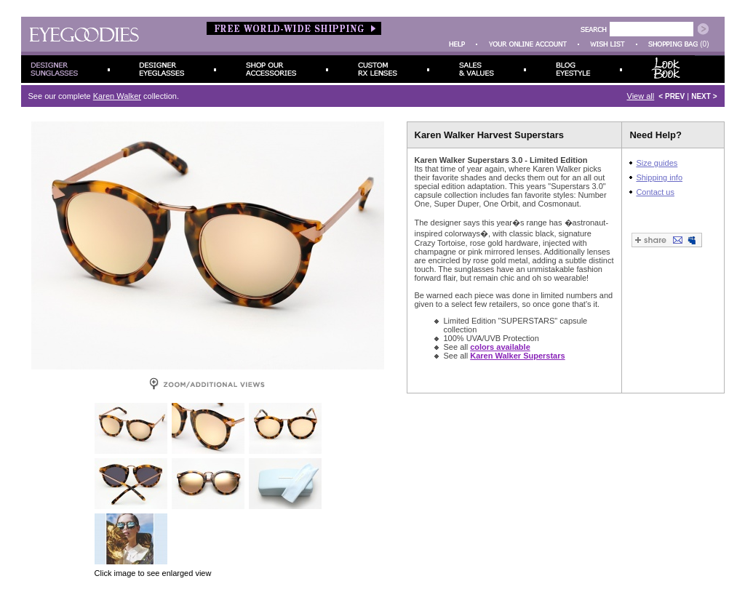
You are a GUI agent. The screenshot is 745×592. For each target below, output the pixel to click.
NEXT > (704, 96)
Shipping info (659, 177)
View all (641, 96)
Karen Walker (117, 96)
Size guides (656, 163)
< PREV (671, 96)
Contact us (655, 192)
